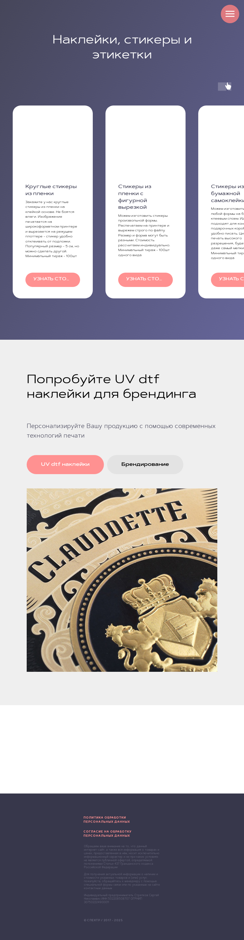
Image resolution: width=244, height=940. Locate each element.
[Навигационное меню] (230, 14)
